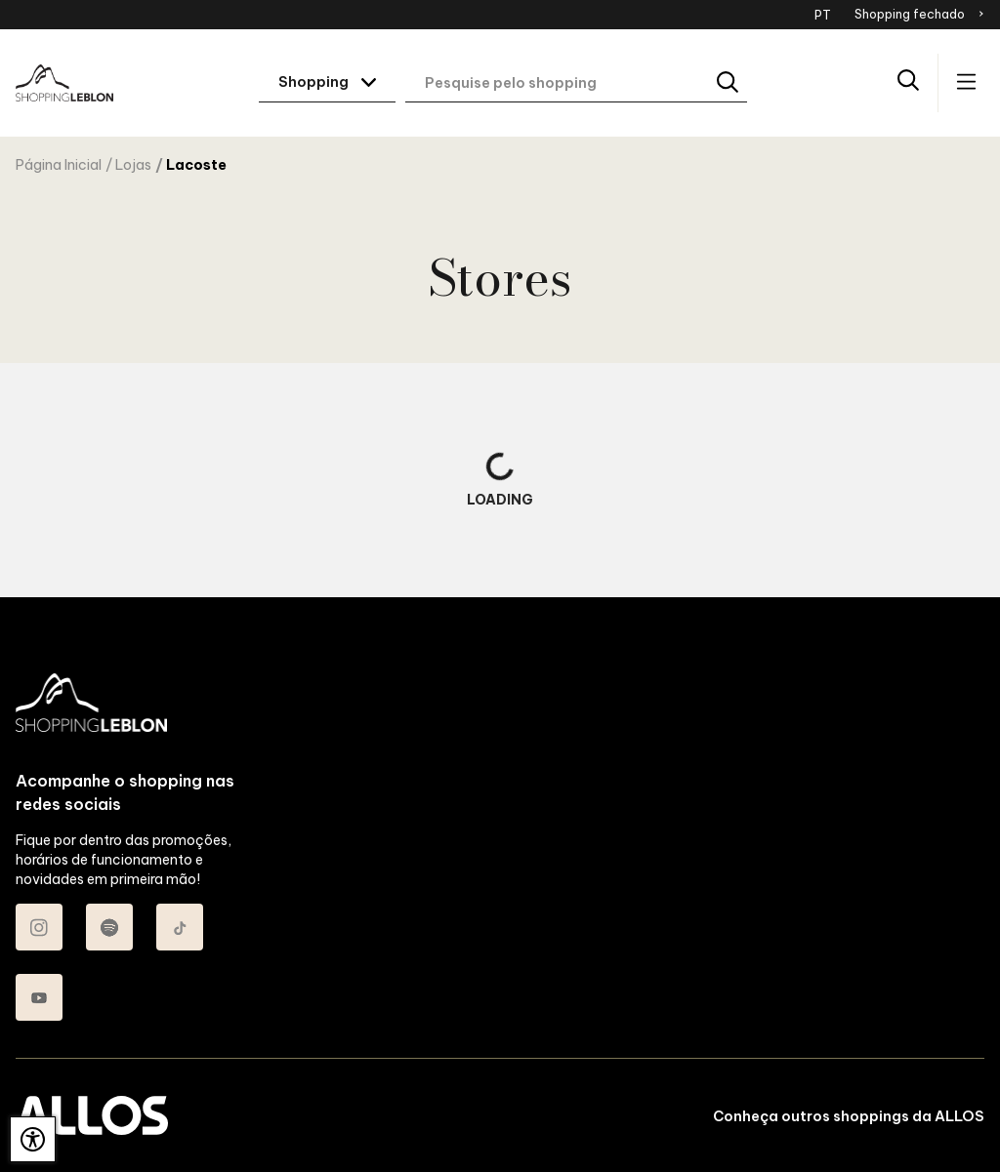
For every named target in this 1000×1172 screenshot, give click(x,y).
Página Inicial (59, 165)
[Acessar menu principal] (966, 83)
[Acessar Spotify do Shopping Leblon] (109, 927)
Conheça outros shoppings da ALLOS (848, 1116)
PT (822, 14)
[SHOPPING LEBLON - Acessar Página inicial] (64, 82)
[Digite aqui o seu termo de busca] (576, 82)
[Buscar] (729, 83)
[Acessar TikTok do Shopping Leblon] (179, 927)
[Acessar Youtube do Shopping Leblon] (39, 997)
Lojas (133, 165)
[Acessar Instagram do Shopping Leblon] (39, 927)
